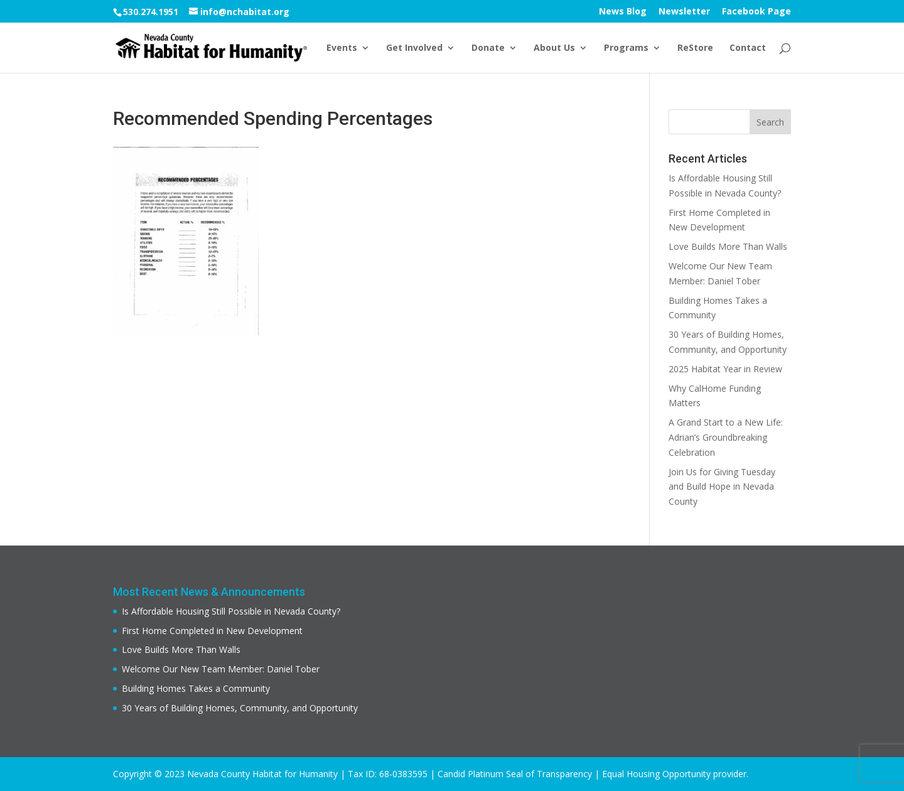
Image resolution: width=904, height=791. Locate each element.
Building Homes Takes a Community (196, 688)
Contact (747, 48)
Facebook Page (756, 12)
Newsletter (684, 12)
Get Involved (414, 48)
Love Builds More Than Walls (728, 246)
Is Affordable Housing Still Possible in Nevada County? (231, 611)
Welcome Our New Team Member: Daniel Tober (221, 669)
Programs (626, 48)
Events (341, 48)
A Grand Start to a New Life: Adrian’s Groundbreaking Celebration (726, 437)
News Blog (623, 12)
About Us (554, 48)
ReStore (695, 48)
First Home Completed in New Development (212, 631)
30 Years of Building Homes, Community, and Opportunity (240, 708)
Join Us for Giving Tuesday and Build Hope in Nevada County (722, 487)
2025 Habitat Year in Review (725, 369)
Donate (488, 48)
